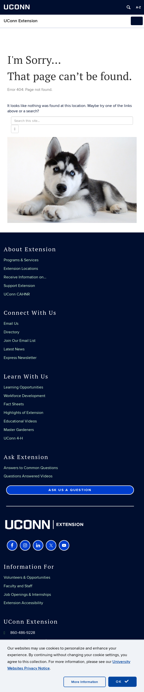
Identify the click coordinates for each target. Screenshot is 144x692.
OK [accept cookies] (122, 681)
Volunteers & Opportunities (27, 577)
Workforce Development (24, 395)
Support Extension (19, 285)
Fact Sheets (14, 404)
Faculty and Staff (18, 586)
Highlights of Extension (23, 412)
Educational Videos (20, 421)
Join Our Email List (20, 340)
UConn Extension (20, 20)
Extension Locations (21, 268)
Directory (11, 332)
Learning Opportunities (23, 387)
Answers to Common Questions (31, 467)
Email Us (11, 323)
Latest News (14, 349)
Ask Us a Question (69, 490)
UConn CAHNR (17, 294)
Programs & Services (21, 260)
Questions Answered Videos (28, 476)
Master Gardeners (19, 429)
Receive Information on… (25, 277)
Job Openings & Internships (27, 594)
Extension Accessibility (23, 602)
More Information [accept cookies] (84, 682)
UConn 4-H (13, 438)
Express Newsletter (20, 357)
